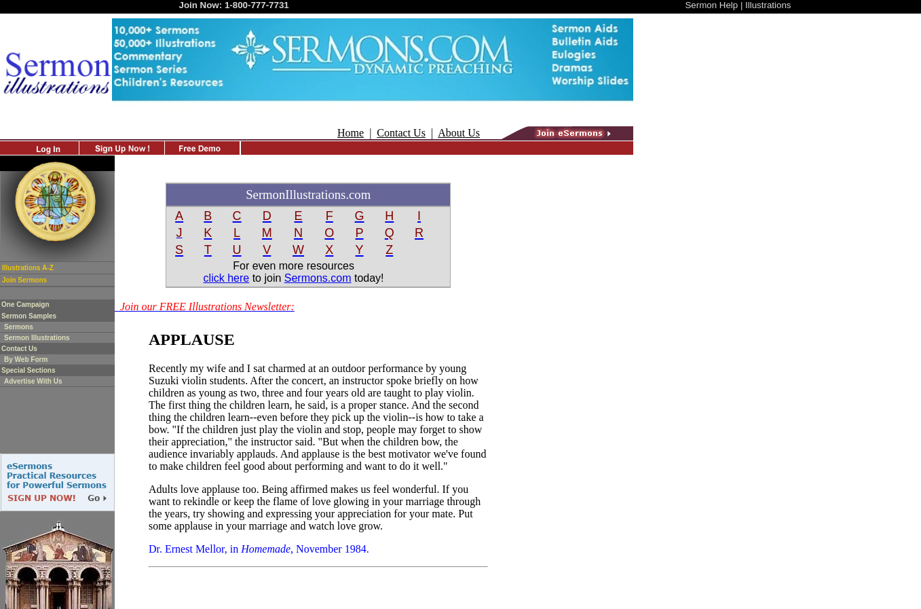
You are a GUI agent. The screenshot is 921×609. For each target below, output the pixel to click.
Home (350, 133)
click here (227, 278)
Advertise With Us (33, 381)
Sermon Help (711, 5)
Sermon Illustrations (37, 338)
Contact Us (401, 133)
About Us (459, 133)
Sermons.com (318, 278)
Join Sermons (24, 280)
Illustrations (768, 5)
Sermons (18, 327)
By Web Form (26, 359)
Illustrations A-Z (28, 268)
